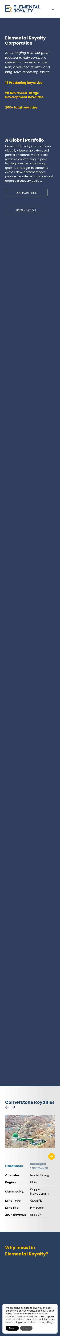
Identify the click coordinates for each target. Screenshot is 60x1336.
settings (48, 1322)
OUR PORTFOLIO (26, 193)
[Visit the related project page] (51, 1156)
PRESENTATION (26, 210)
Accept (12, 1328)
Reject (26, 1328)
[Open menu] (53, 9)
